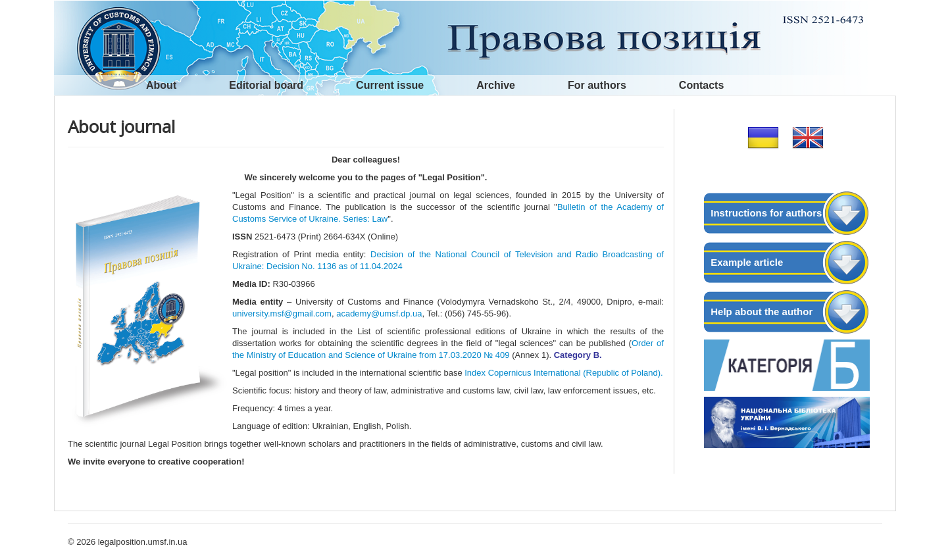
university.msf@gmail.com (282, 313)
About (161, 85)
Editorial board (266, 85)
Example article (747, 262)
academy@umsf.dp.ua (379, 313)
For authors (597, 85)
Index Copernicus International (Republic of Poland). (563, 373)
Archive (495, 85)
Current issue (390, 85)
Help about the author (762, 311)
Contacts (701, 85)
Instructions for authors (766, 212)
